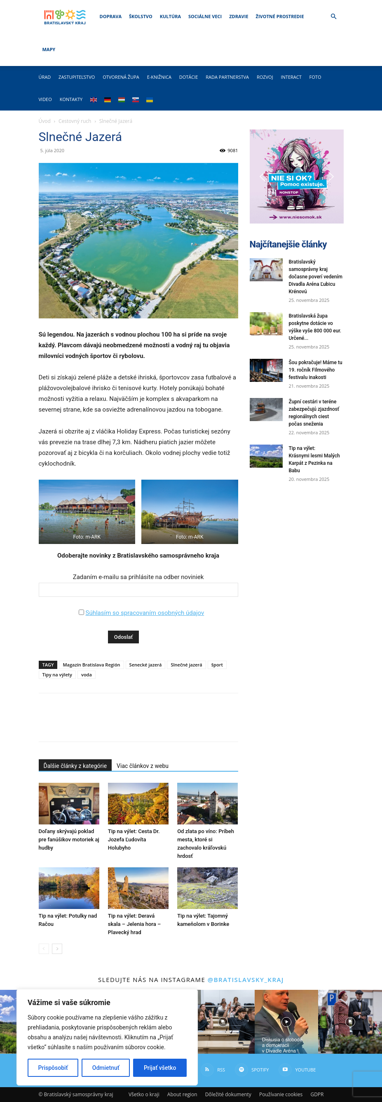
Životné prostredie (280, 16)
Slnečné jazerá (186, 665)
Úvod (45, 121)
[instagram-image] (222, 1021)
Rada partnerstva (227, 77)
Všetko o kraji (144, 1094)
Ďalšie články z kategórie (75, 766)
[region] (107, 1037)
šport (217, 665)
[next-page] (57, 949)
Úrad (45, 77)
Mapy (49, 49)
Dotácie (188, 77)
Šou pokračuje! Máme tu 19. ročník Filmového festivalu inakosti (315, 370)
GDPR (316, 1094)
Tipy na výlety (57, 674)
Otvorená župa (121, 77)
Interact (291, 77)
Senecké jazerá (145, 665)
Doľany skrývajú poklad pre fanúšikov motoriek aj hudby (69, 839)
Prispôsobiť (53, 1067)
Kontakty (71, 99)
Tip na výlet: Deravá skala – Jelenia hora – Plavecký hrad (134, 924)
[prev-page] (44, 949)
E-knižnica (159, 77)
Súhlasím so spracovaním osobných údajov (144, 613)
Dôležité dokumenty (228, 1094)
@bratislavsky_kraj (246, 979)
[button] (334, 17)
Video (45, 99)
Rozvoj (265, 77)
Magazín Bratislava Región (91, 665)
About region (182, 1094)
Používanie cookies (280, 1094)
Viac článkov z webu (143, 766)
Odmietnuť (106, 1067)
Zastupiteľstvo (77, 77)
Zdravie (238, 16)
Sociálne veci (205, 16)
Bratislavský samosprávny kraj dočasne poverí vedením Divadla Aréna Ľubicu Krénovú (315, 276)
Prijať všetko (160, 1067)
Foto (315, 77)
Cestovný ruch (75, 121)
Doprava (111, 16)
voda (86, 674)
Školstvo (140, 16)
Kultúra (170, 16)
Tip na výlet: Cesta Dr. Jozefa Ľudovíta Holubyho (134, 839)
